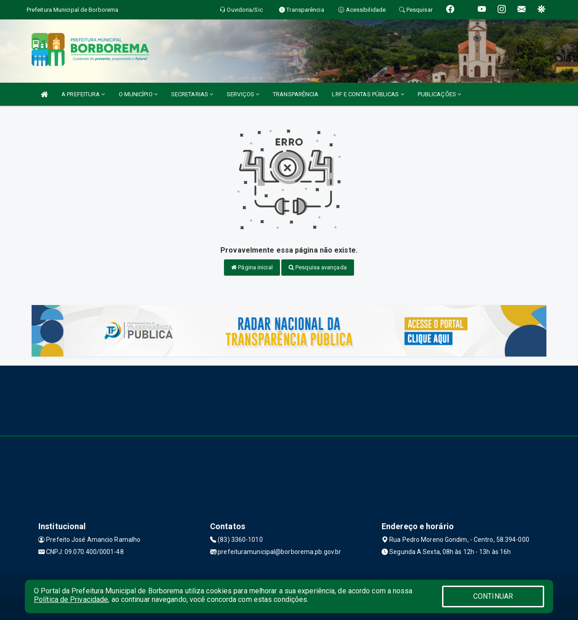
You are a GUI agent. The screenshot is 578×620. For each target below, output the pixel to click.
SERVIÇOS (243, 94)
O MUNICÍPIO (138, 94)
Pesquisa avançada (318, 267)
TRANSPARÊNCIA (295, 94)
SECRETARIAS (192, 94)
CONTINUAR (493, 596)
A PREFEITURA (83, 94)
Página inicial (252, 267)
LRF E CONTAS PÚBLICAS (368, 94)
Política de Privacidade (71, 599)
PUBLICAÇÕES (439, 94)
